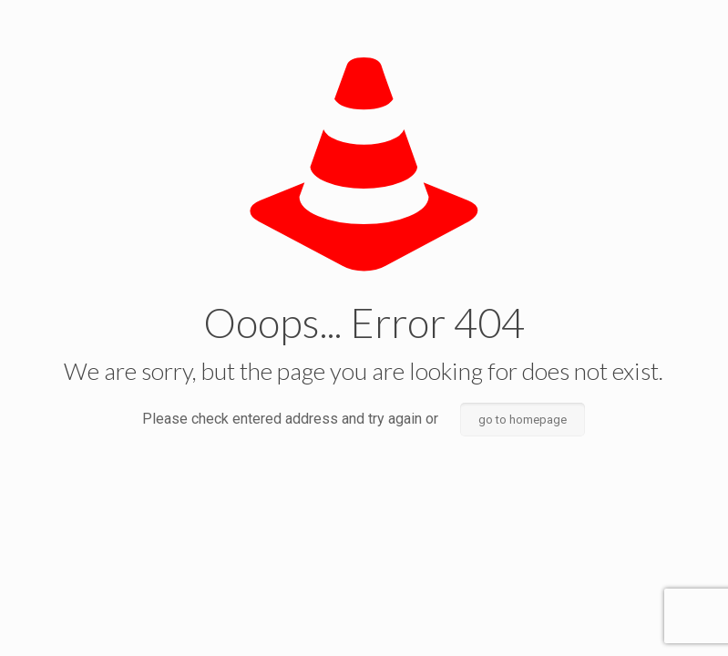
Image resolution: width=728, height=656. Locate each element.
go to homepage (522, 419)
